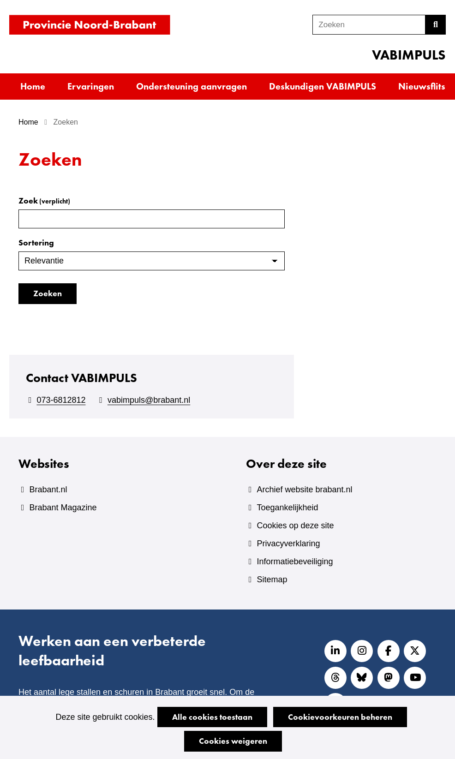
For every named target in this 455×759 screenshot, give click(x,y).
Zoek (44, 200)
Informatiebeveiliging (295, 561)
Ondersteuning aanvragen (191, 86)
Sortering (36, 242)
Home (32, 86)
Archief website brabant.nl (304, 489)
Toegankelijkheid (287, 507)
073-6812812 (60, 400)
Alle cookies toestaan (212, 716)
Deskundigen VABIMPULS (322, 86)
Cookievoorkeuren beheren (340, 716)
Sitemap (272, 579)
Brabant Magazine (62, 507)
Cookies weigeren (233, 740)
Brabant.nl (48, 489)
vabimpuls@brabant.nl (149, 400)
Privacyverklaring (288, 543)
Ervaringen (90, 86)
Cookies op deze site (295, 525)
